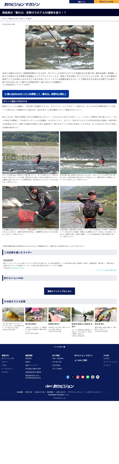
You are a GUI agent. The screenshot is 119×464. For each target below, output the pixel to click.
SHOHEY (27, 85)
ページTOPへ (59, 410)
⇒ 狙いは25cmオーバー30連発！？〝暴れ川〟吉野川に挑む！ (35, 93)
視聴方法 (5, 418)
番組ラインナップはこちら (59, 338)
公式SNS (106, 421)
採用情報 (50, 455)
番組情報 (28, 418)
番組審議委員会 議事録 (33, 435)
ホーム (81, 1)
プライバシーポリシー (76, 455)
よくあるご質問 (81, 423)
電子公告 (29, 455)
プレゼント (107, 428)
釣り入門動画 (57, 431)
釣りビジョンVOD (8, 421)
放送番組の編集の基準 (33, 431)
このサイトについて (93, 455)
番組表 (27, 425)
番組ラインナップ (31, 428)
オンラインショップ (110, 425)
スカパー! (5, 425)
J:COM (4, 428)
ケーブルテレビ (7, 431)
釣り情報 (56, 418)
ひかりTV (5, 435)
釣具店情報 (56, 428)
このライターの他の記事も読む (106, 270)
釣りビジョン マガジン (17, 18)
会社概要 (20, 455)
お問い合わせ (60, 455)
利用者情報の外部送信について (58, 458)
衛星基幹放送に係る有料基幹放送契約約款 (33, 439)
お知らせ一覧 (39, 455)
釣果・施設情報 (57, 421)
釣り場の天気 (57, 425)
